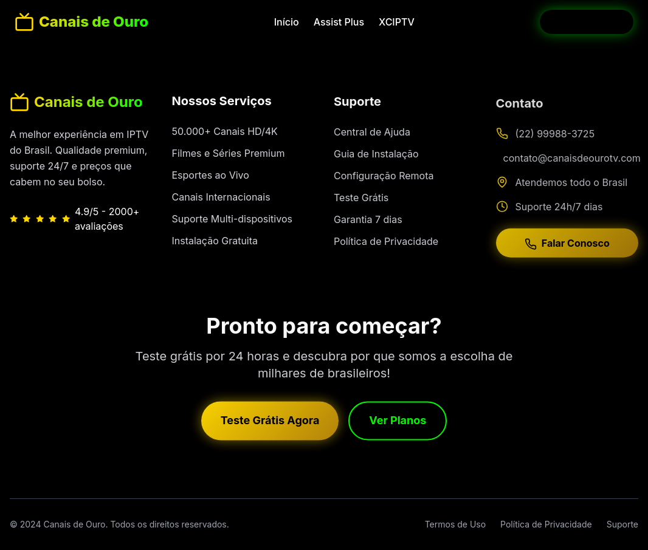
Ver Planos (397, 422)
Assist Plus (339, 22)
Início (286, 22)
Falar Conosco (567, 246)
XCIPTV (397, 22)
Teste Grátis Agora (270, 422)
